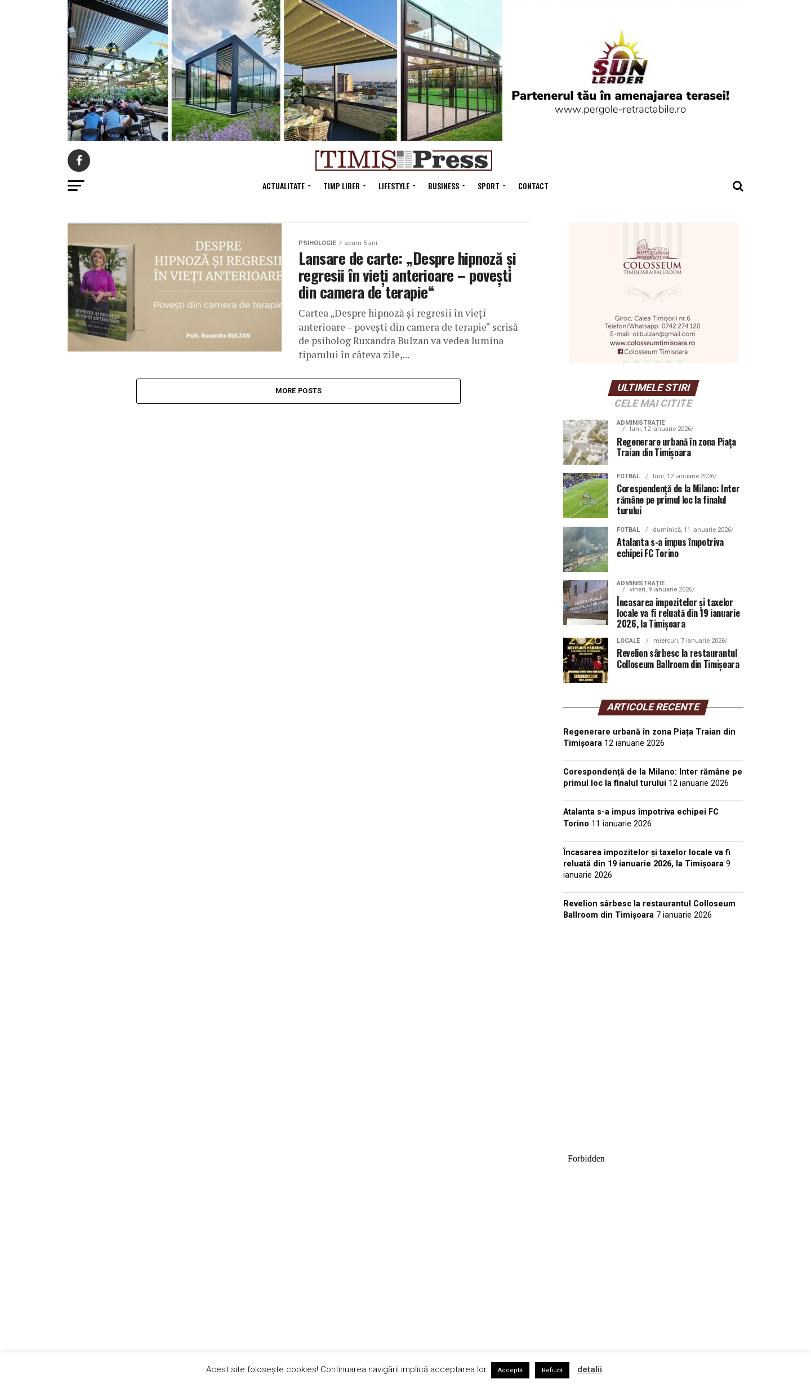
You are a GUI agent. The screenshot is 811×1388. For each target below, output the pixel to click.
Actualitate (283, 186)
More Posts (298, 390)
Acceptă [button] (510, 1370)
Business (443, 186)
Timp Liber (341, 186)
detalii (589, 1369)
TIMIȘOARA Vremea (653, 986)
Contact (533, 186)
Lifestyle (393, 186)
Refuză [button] (552, 1370)
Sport (489, 186)
